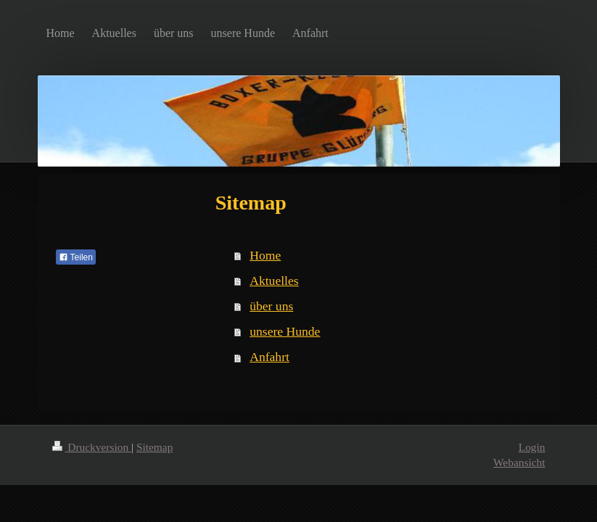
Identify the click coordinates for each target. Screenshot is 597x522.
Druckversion (91, 447)
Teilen (76, 257)
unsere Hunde (285, 331)
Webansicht (519, 462)
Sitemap (154, 447)
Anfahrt (269, 356)
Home (265, 255)
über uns (271, 306)
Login (532, 447)
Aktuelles (274, 280)
